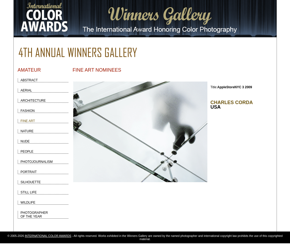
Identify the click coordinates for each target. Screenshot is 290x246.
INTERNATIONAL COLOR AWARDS (48, 235)
